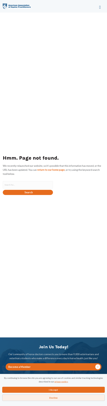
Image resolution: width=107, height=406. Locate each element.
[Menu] (91, 6)
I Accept (53, 389)
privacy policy (61, 381)
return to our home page (51, 169)
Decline (53, 397)
